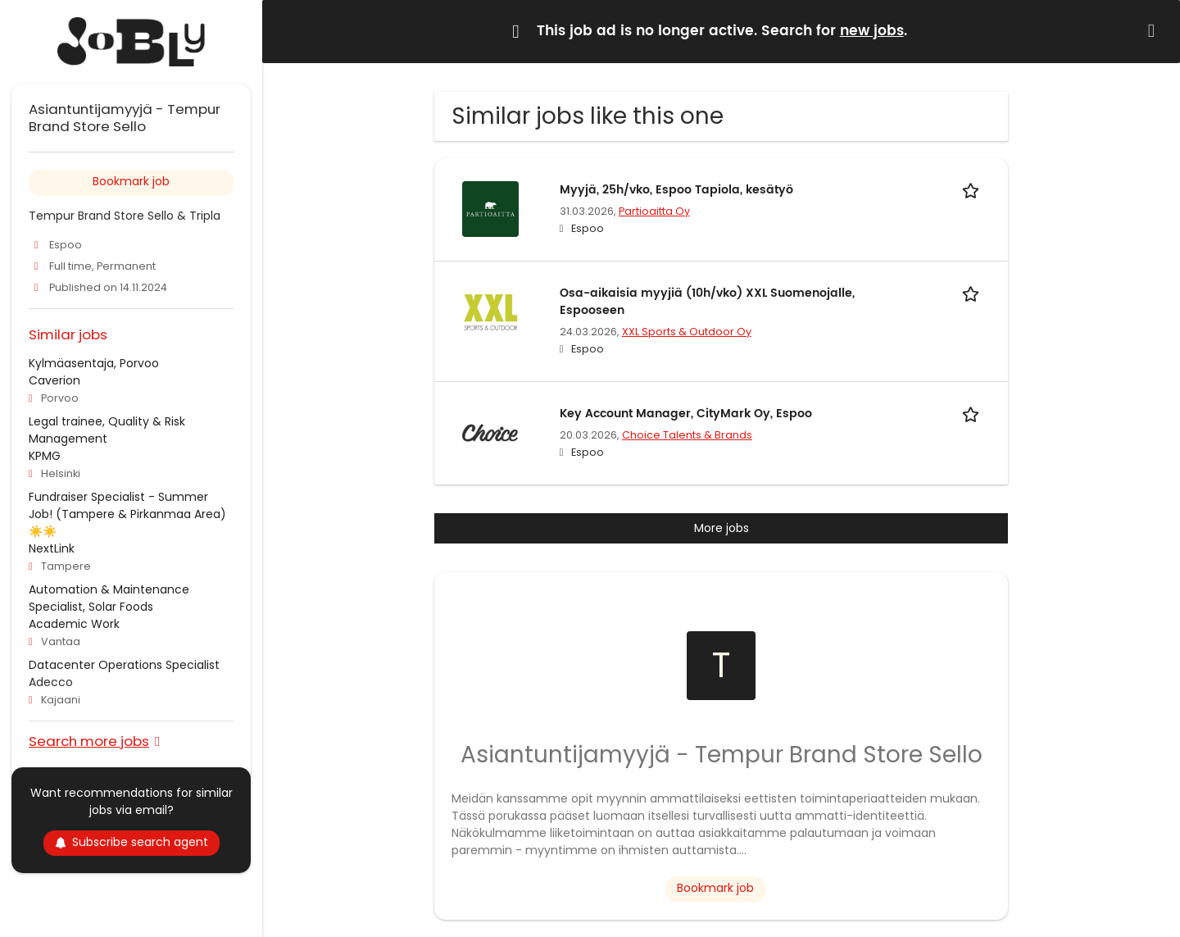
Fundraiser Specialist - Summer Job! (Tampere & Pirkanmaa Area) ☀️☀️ (127, 514)
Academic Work (74, 624)
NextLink (52, 548)
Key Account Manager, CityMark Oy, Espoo (686, 413)
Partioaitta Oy (654, 211)
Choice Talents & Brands (687, 435)
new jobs (872, 31)
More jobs (721, 528)
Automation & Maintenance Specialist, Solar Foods (109, 598)
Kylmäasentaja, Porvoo (94, 363)
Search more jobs (89, 740)
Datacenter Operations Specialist (124, 665)
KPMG (45, 456)
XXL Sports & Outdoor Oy (686, 332)
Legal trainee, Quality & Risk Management (107, 430)
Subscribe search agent (131, 842)
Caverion (54, 380)
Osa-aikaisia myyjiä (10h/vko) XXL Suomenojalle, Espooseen (707, 302)
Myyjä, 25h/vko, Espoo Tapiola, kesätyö (676, 189)
